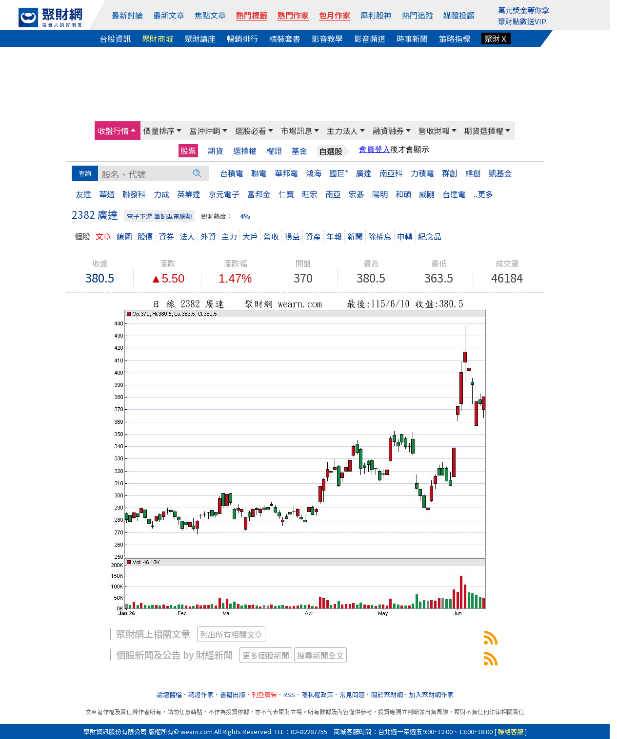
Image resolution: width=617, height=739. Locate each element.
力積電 (422, 173)
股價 (145, 236)
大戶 (250, 236)
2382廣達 (491, 637)
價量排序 (159, 130)
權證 (274, 150)
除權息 (380, 236)
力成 (161, 194)
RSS (289, 694)
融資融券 (388, 130)
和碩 (403, 194)
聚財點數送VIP (522, 21)
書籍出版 (232, 694)
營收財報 (434, 130)
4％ (245, 216)
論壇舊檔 (169, 694)
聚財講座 (200, 38)
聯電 (259, 173)
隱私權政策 (317, 694)
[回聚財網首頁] (50, 17)
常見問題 (352, 694)
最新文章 (168, 15)
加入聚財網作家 (431, 694)
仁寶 (286, 194)
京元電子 (223, 194)
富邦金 (259, 194)
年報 (334, 236)
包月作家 (334, 15)
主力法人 (342, 130)
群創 (450, 173)
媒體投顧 (459, 15)
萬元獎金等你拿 (523, 10)
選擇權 (245, 150)
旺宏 (310, 194)
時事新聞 (412, 38)
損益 (292, 236)
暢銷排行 (242, 38)
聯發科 (134, 194)
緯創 (473, 173)
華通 (107, 194)
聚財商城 (157, 38)
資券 (166, 236)
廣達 (364, 173)
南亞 (333, 194)
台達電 (454, 194)
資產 (313, 236)
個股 (82, 236)
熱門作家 (293, 15)
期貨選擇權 (483, 130)
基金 (299, 150)
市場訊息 (296, 130)
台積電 (231, 173)
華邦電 (286, 173)
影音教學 (327, 38)
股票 (188, 150)
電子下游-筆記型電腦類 (159, 216)
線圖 (124, 236)
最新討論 (127, 15)
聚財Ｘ (496, 38)
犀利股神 (376, 15)
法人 (187, 236)
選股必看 (250, 130)
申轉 (405, 236)
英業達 (188, 194)
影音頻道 (369, 38)
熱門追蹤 (417, 15)
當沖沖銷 (204, 130)
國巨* (338, 173)
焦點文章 (210, 15)
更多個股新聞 (265, 655)
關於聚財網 (387, 694)
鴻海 (313, 173)
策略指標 (454, 38)
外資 (208, 236)
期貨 (215, 150)
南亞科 (391, 173)
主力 (229, 236)
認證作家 (201, 694)
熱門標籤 (251, 15)
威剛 (427, 194)
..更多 (483, 194)
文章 (103, 236)
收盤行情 (113, 130)
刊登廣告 (264, 694)
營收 (271, 236)
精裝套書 (284, 38)
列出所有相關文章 (231, 634)
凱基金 (500, 173)
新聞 (355, 236)
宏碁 (356, 194)
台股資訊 (115, 38)
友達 (83, 194)
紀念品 (429, 236)
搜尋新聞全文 (320, 655)
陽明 (380, 194)
